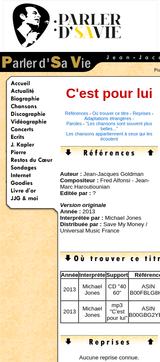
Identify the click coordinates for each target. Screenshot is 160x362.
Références (76, 113)
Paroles (73, 123)
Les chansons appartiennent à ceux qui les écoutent (109, 136)
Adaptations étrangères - (109, 118)
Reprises (142, 113)
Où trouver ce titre (110, 113)
